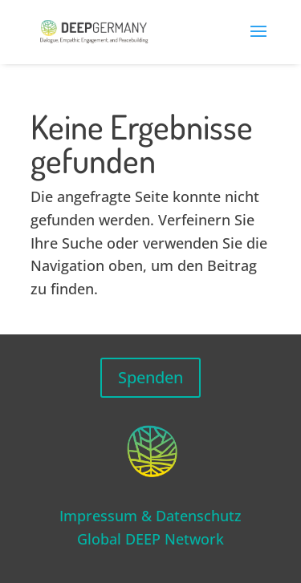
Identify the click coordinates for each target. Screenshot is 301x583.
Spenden (150, 377)
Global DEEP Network (150, 539)
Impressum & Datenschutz (150, 515)
